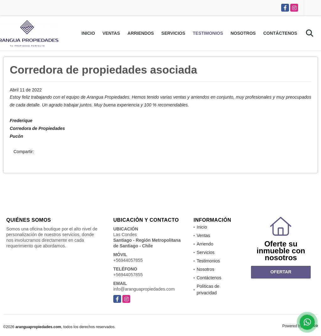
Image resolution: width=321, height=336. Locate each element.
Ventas (111, 33)
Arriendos (140, 33)
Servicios (173, 33)
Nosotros (243, 33)
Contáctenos (280, 33)
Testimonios (208, 33)
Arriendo (205, 243)
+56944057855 (128, 260)
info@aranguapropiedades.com (144, 289)
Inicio (88, 33)
